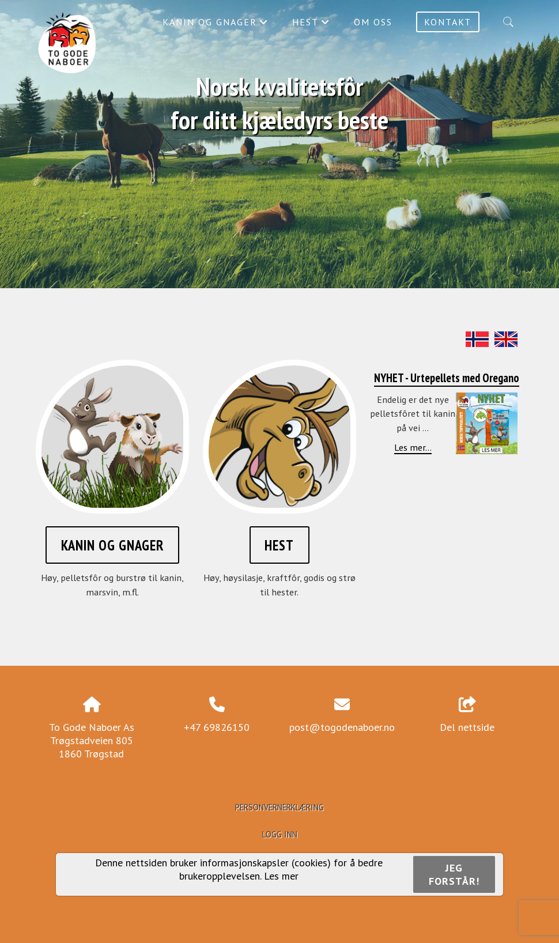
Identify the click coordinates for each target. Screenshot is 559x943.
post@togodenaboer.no (342, 727)
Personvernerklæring (279, 807)
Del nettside (467, 715)
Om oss (373, 22)
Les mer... (413, 447)
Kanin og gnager (216, 24)
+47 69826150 (217, 727)
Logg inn (279, 834)
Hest (311, 24)
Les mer (281, 875)
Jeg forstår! (454, 874)
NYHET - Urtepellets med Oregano (446, 378)
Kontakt (447, 22)
